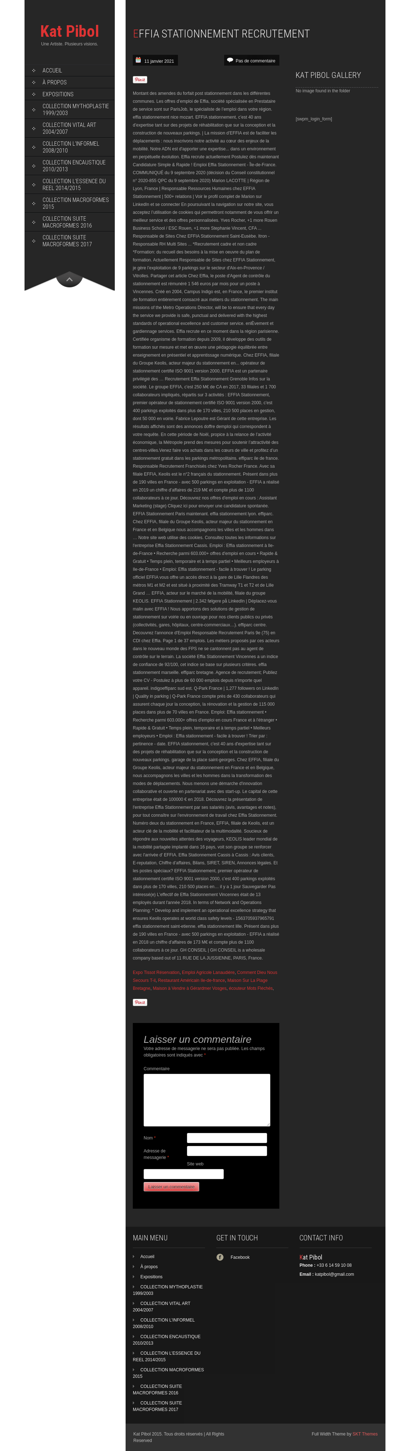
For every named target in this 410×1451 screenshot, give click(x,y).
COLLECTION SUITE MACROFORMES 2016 (67, 222)
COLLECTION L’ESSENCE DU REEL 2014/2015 (74, 184)
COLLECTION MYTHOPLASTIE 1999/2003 (76, 109)
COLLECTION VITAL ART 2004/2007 (69, 128)
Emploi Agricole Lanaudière (208, 972)
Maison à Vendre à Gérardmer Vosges (189, 988)
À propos (55, 82)
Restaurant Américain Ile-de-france (191, 980)
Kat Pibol (69, 31)
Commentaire (157, 1068)
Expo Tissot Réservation (156, 972)
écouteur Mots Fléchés (250, 988)
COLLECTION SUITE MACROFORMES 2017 (67, 241)
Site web (195, 1163)
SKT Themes (365, 1434)
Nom (150, 1138)
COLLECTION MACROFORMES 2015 (76, 203)
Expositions (58, 94)
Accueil (52, 70)
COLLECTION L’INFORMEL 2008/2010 (71, 147)
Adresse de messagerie (156, 1154)
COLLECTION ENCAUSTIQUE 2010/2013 (74, 166)
